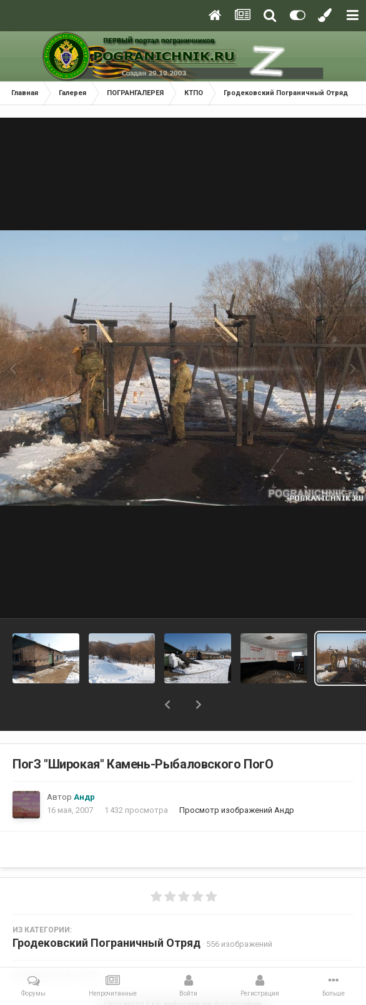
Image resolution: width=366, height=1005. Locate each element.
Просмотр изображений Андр (236, 810)
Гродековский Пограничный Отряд (106, 942)
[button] (167, 704)
